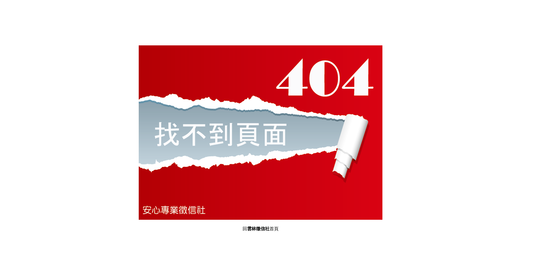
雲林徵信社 (258, 229)
